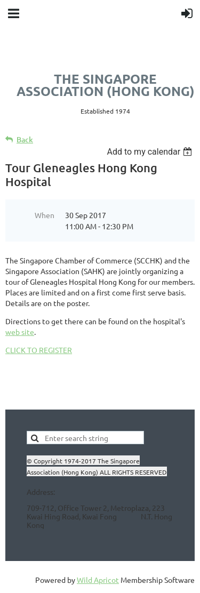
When (44, 215)
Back (25, 139)
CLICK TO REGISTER (38, 350)
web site (19, 331)
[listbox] (151, 151)
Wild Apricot (98, 579)
